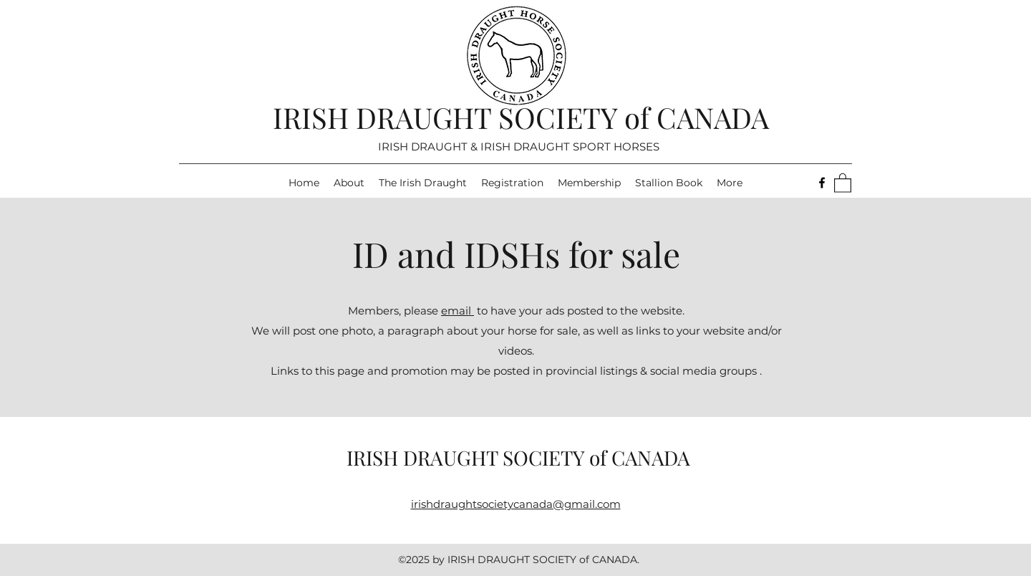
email (457, 310)
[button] (842, 182)
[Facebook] (822, 183)
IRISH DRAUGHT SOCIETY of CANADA (521, 117)
